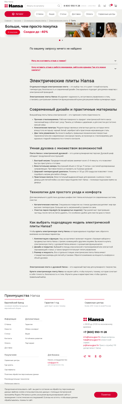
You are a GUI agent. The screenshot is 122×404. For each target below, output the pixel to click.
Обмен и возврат (32, 329)
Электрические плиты (58, 20)
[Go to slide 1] (59, 40)
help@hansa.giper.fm (92, 340)
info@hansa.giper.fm (91, 337)
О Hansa (39, 14)
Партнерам (29, 343)
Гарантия (29, 324)
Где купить (9, 365)
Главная (8, 20)
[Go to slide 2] (62, 40)
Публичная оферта (12, 384)
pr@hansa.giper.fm (91, 345)
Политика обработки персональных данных (22, 374)
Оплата (89, 14)
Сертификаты (10, 370)
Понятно (106, 394)
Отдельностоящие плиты (35, 20)
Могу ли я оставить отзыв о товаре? (48, 61)
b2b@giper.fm (53, 363)
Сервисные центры (106, 14)
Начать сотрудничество (57, 360)
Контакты (8, 338)
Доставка (76, 14)
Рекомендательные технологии (17, 379)
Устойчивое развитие (33, 338)
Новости (8, 329)
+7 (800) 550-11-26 (95, 332)
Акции (51, 14)
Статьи (63, 14)
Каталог (17, 14)
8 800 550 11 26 (72, 5)
